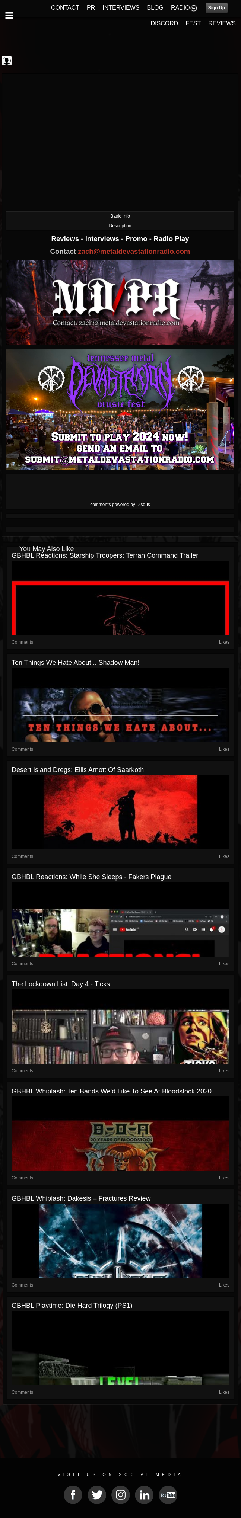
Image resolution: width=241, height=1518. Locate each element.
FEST (193, 23)
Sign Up (216, 7)
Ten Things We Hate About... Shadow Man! (76, 662)
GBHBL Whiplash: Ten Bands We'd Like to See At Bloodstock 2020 (112, 1091)
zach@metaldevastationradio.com (134, 251)
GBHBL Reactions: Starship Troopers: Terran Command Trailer (105, 555)
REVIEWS (222, 23)
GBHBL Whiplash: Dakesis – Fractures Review (81, 1198)
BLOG (155, 7)
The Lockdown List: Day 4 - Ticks (61, 984)
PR (91, 7)
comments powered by (120, 504)
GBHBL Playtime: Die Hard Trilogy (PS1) (72, 1305)
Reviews (66, 239)
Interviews (103, 239)
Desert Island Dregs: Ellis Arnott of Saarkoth (78, 770)
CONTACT (65, 7)
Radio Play (171, 239)
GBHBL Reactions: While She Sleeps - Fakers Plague (92, 877)
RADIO (180, 7)
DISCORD (164, 23)
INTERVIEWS (120, 7)
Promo (137, 239)
